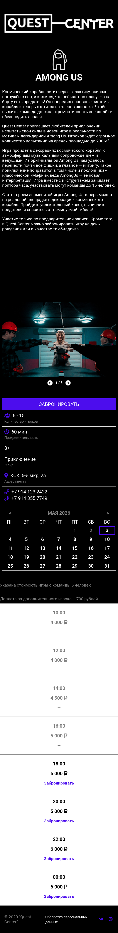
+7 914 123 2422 (29, 492)
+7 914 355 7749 (29, 498)
